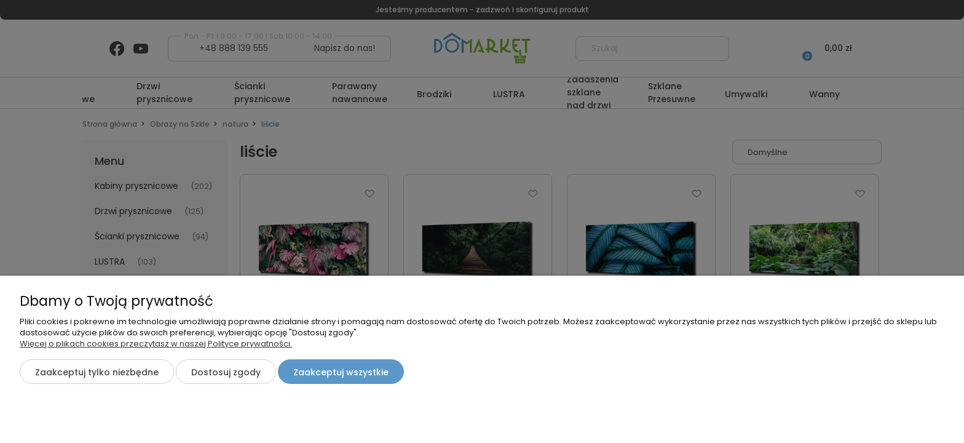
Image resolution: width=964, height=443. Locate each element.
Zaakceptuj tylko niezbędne (97, 372)
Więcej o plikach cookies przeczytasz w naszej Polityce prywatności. (156, 343)
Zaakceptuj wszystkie (341, 372)
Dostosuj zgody (226, 372)
